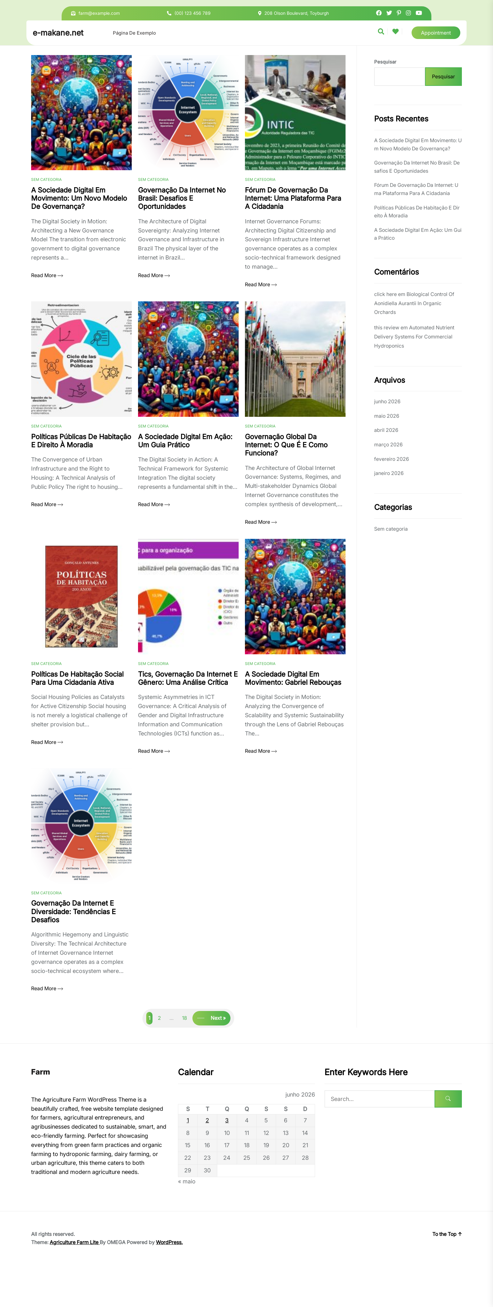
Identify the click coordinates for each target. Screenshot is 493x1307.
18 (184, 1060)
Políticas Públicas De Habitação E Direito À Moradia (417, 211)
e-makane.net (58, 32)
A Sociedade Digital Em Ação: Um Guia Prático (418, 234)
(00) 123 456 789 (192, 13)
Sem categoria (46, 190)
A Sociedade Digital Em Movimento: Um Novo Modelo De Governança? (418, 144)
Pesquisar (385, 62)
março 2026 (388, 444)
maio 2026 (386, 416)
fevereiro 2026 (391, 459)
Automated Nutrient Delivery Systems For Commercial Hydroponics (414, 336)
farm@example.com (99, 13)
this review (386, 327)
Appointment (436, 33)
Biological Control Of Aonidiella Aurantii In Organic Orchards (414, 303)
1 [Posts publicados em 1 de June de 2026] (188, 1162)
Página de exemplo (134, 33)
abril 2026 (386, 430)
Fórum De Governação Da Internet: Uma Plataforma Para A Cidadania (416, 189)
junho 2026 (387, 401)
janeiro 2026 (389, 473)
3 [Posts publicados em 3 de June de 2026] (227, 1162)
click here (385, 294)
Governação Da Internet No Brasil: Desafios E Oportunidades (417, 166)
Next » (218, 1060)
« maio (187, 1223)
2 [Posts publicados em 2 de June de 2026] (207, 1162)
